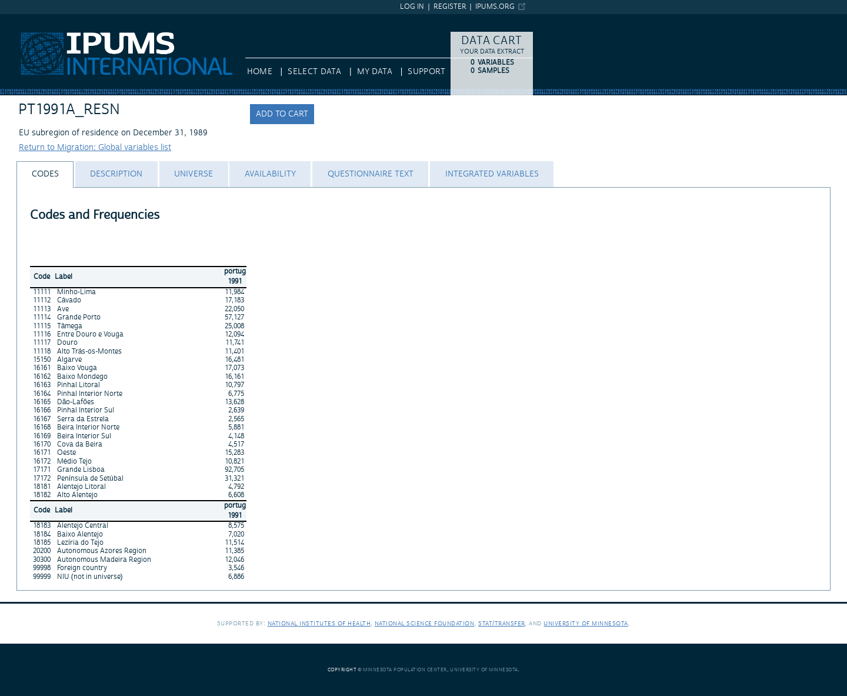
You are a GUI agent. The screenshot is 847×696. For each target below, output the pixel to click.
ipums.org (495, 6)
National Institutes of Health (319, 623)
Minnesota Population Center (405, 670)
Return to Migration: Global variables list (95, 147)
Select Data (314, 71)
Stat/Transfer (501, 623)
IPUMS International (38, 19)
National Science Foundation (425, 623)
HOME (259, 71)
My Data (374, 71)
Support (426, 71)
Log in (412, 6)
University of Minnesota (585, 623)
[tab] (45, 174)
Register (449, 6)
